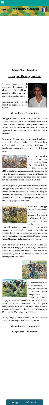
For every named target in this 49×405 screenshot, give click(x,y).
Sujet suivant (32, 70)
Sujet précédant (18, 70)
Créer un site (31, 402)
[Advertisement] (24, 42)
